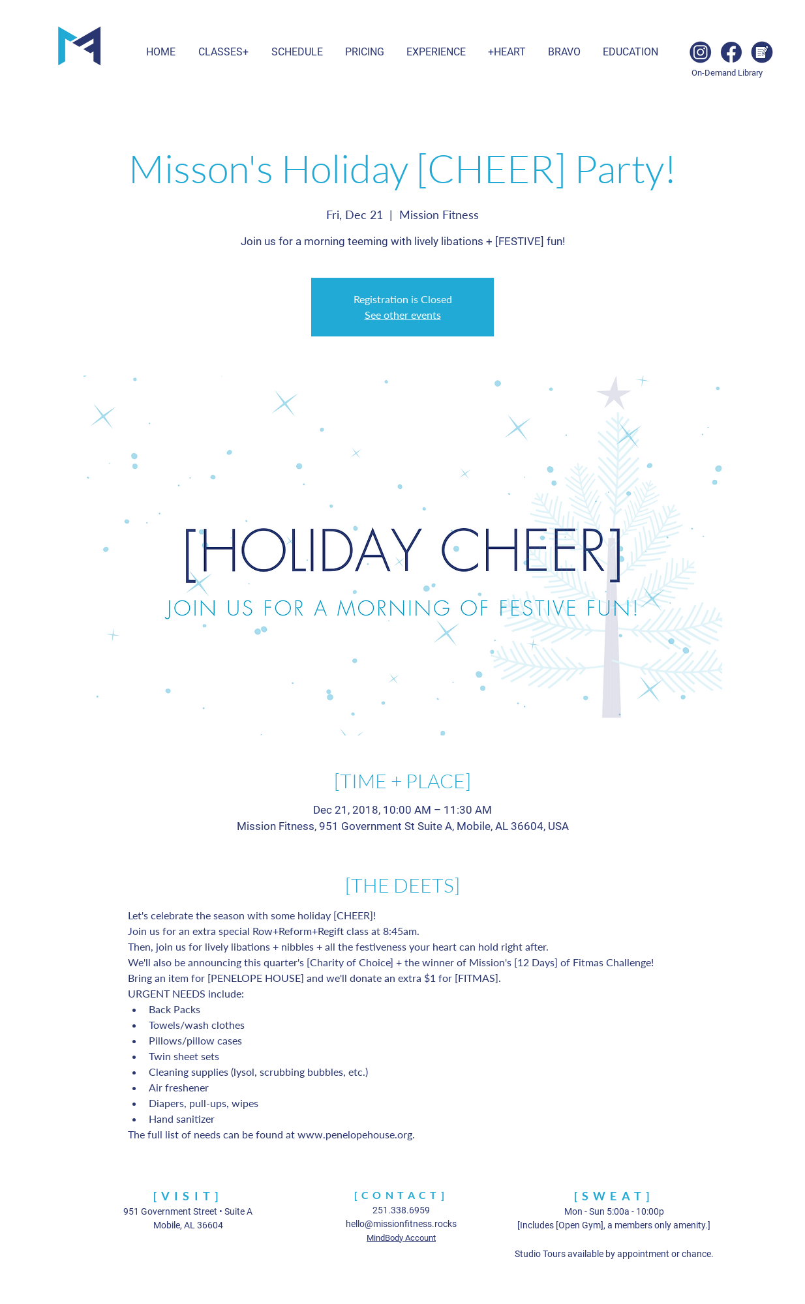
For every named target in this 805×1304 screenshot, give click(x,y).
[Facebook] (731, 52)
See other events (403, 314)
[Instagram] (701, 52)
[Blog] (762, 52)
